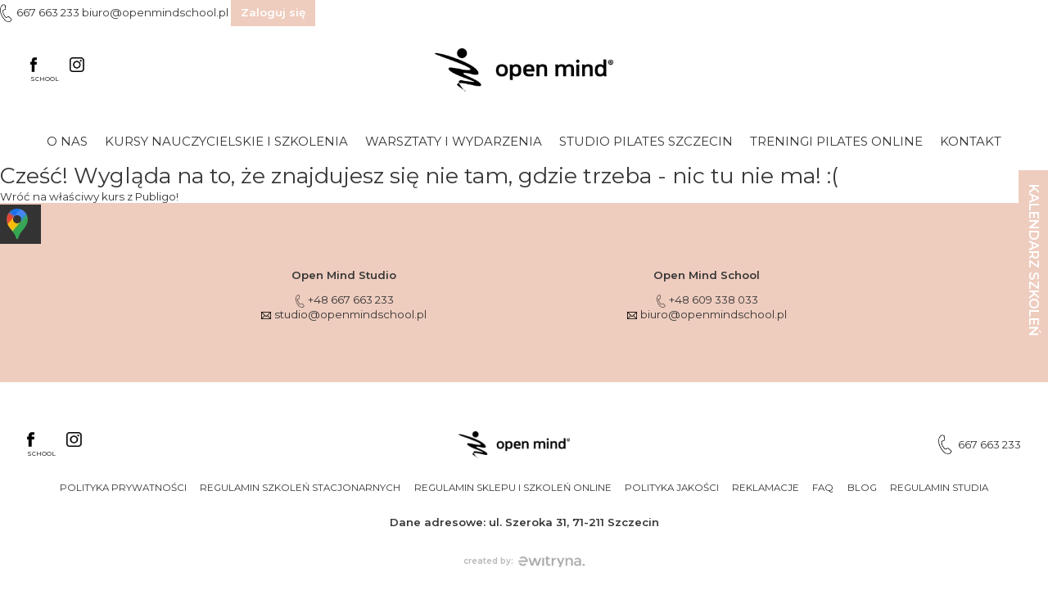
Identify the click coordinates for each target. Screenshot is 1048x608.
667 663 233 (47, 12)
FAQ (822, 487)
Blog (862, 487)
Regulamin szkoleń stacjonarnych (300, 487)
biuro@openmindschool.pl (155, 12)
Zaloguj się (273, 12)
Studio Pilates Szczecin (646, 141)
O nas (67, 141)
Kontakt (970, 141)
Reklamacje (765, 487)
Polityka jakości (672, 487)
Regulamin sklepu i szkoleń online (513, 487)
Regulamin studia (939, 487)
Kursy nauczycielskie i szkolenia (226, 141)
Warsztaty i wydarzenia (453, 141)
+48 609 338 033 (707, 299)
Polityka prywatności (123, 487)
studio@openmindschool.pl (344, 314)
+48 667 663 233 (343, 299)
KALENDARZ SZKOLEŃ (1033, 260)
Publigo (155, 196)
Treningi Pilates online (836, 141)
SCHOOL (44, 70)
